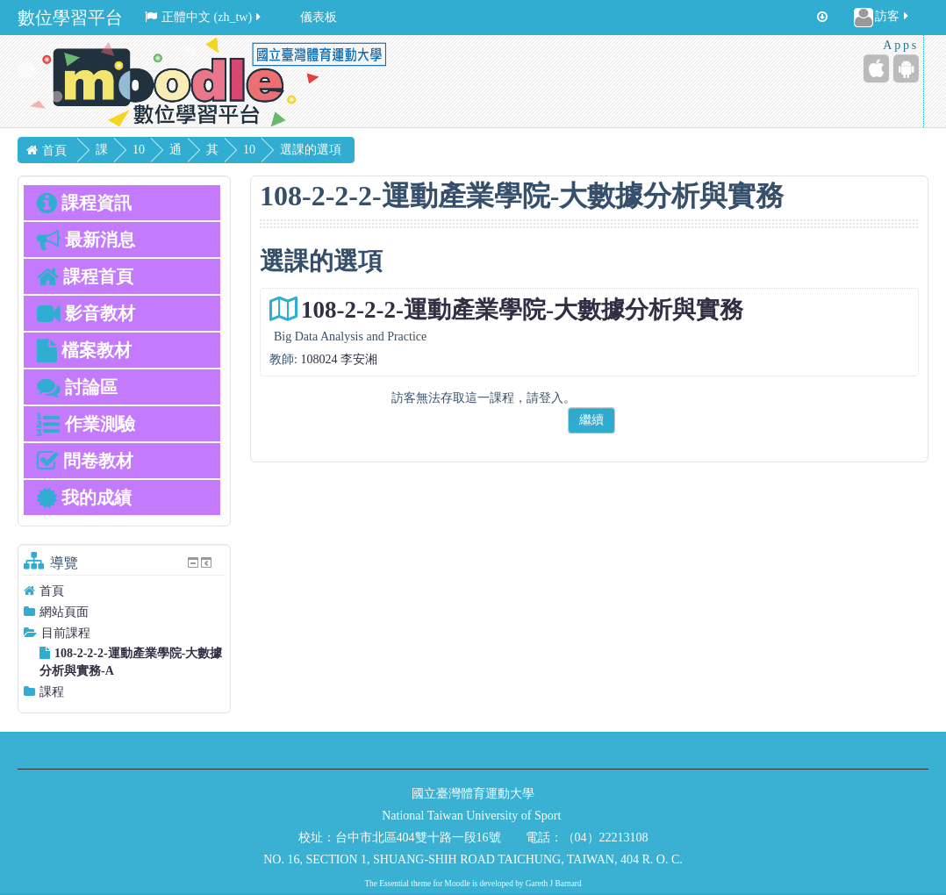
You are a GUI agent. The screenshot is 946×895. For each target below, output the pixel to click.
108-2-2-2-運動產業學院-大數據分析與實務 (522, 309)
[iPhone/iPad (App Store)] (876, 68)
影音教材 (86, 313)
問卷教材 (85, 460)
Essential (394, 883)
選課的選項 (385, 149)
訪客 (882, 17)
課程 (51, 691)
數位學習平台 (70, 17)
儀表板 (318, 17)
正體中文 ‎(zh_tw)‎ (204, 17)
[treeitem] (124, 591)
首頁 (51, 591)
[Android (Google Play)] (906, 68)
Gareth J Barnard (554, 883)
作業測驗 (86, 423)
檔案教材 (84, 350)
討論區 (77, 387)
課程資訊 (84, 202)
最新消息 (86, 239)
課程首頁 (85, 276)
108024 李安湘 (338, 359)
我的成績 (84, 497)
